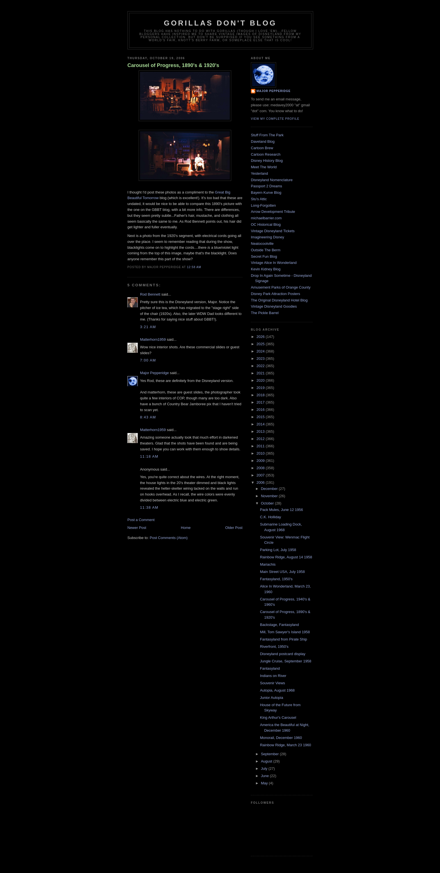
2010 (261, 453)
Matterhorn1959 (153, 339)
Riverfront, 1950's (274, 646)
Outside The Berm (265, 250)
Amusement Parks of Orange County (280, 287)
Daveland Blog (263, 141)
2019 (261, 388)
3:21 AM (148, 327)
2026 (261, 337)
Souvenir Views (272, 683)
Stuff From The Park (267, 135)
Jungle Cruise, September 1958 (285, 661)
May (265, 783)
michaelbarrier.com (266, 218)
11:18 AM (149, 456)
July (265, 768)
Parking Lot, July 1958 (278, 550)
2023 (261, 358)
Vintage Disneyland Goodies (274, 306)
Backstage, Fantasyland (279, 625)
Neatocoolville (262, 243)
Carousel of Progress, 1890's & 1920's (173, 65)
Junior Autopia (271, 697)
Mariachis (268, 564)
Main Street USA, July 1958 (282, 572)
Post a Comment (141, 520)
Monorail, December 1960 (281, 738)
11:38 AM (149, 507)
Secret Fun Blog (264, 256)
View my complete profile (275, 118)
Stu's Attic (259, 199)
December (270, 489)
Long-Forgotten (263, 205)
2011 (261, 446)
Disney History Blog (267, 160)
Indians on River (273, 676)
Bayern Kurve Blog (266, 192)
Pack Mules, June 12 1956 (281, 510)
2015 (261, 417)
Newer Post (136, 528)
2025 (261, 344)
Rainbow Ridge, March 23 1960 (285, 745)
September (270, 754)
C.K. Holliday (270, 517)
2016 (261, 409)
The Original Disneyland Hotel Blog (279, 300)
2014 (261, 424)
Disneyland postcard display (282, 654)
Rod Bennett (150, 294)
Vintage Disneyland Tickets (273, 231)
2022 (261, 366)
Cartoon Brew (262, 148)
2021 (261, 373)
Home (186, 528)
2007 (261, 475)
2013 (261, 431)
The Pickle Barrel (265, 313)
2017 (261, 402)
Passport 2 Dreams (266, 186)
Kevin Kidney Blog (266, 269)
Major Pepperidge (154, 373)
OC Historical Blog (266, 224)
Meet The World (264, 167)
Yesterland (259, 173)
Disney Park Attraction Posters (275, 294)
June (265, 776)
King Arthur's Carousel (278, 717)
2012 (261, 439)
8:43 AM (148, 417)
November (270, 496)
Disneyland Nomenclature (272, 180)
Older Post (233, 528)
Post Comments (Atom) (169, 538)
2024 (261, 351)
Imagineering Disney (267, 237)
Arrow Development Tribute (273, 211)
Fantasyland (270, 668)
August (267, 761)
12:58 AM (194, 267)
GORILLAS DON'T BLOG (220, 23)
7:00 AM (148, 360)
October (268, 503)
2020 (261, 380)
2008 (261, 468)
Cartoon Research (266, 154)
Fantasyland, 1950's (276, 579)
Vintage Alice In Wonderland (274, 263)
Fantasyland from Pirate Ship (283, 639)
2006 (261, 482)
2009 (261, 461)
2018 (261, 395)
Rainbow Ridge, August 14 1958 (286, 557)
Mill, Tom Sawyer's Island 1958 (285, 632)
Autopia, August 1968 (277, 690)
